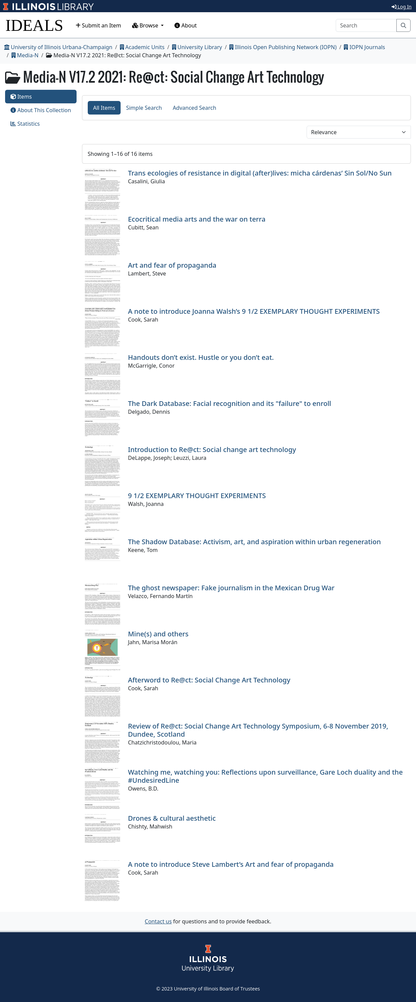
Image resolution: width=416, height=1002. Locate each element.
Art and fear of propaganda (172, 265)
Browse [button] (146, 25)
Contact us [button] (158, 921)
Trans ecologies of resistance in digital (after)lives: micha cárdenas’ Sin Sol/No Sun (260, 173)
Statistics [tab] (25, 123)
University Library (197, 47)
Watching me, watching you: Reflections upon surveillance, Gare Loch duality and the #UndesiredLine (265, 776)
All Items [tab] (104, 107)
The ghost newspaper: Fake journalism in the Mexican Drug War (231, 587)
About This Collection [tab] (41, 110)
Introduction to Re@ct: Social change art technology (212, 449)
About (185, 25)
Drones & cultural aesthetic (172, 818)
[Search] (366, 25)
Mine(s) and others (158, 633)
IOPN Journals (364, 47)
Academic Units (142, 47)
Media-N (25, 55)
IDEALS (34, 25)
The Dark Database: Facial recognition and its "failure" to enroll (229, 403)
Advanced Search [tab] (194, 107)
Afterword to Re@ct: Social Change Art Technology (209, 679)
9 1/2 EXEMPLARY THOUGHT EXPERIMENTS (197, 495)
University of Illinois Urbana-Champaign (58, 47)
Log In (402, 6)
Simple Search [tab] (144, 107)
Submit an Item (98, 25)
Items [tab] (21, 96)
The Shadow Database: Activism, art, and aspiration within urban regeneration (254, 541)
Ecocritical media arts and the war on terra (197, 219)
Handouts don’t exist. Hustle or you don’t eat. (201, 357)
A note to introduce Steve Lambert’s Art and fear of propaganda (231, 864)
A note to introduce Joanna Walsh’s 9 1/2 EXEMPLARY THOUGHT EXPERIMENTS (254, 311)
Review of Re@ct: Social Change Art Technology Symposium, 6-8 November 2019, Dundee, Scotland (258, 730)
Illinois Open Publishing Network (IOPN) (282, 47)
